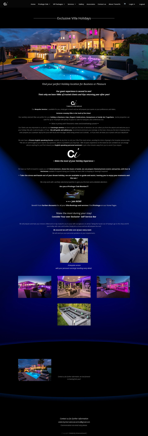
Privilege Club (43, 4)
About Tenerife (114, 4)
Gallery (81, 4)
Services (71, 4)
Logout (142, 4)
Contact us (102, 4)
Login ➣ (132, 4)
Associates (91, 4)
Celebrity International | (78, 433)
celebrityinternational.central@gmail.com (74, 422)
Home (33, 4)
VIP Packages (58, 4)
